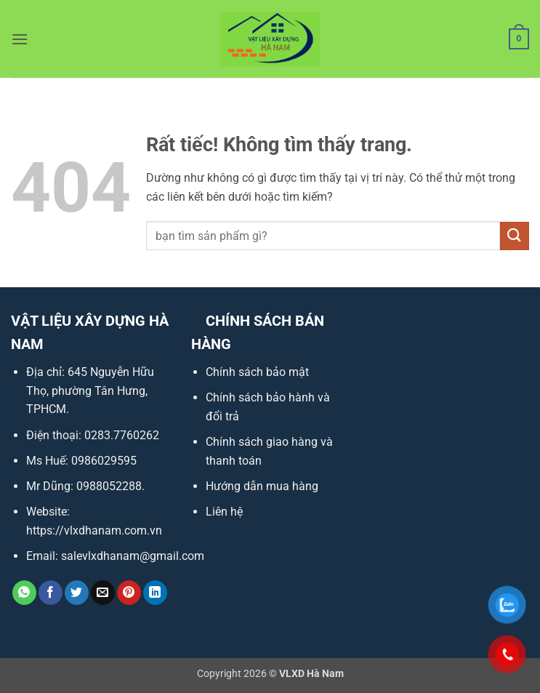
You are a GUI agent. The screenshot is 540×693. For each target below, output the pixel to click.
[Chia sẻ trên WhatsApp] (24, 592)
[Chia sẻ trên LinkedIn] (155, 592)
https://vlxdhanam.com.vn (94, 530)
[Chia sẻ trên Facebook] (51, 592)
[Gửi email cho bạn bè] (103, 592)
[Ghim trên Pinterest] (129, 592)
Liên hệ (224, 511)
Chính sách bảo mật (257, 372)
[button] (19, 39)
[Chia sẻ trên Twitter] (77, 592)
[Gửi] (514, 236)
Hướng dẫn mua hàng (262, 486)
